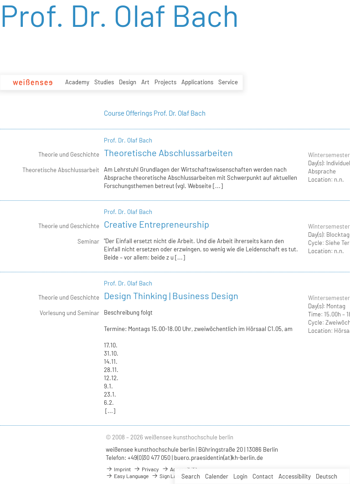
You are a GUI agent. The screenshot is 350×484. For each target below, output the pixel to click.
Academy (77, 82)
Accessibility (294, 476)
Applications (197, 82)
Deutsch (326, 476)
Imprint (118, 469)
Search (190, 476)
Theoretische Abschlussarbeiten (168, 152)
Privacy (146, 469)
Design (127, 82)
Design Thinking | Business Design (171, 295)
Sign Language (172, 476)
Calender (216, 476)
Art (145, 82)
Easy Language (127, 476)
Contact (262, 476)
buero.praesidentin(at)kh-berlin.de (218, 457)
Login (240, 476)
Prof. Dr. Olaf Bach (128, 140)
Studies (104, 82)
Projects (165, 82)
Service (228, 82)
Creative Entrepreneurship (156, 224)
